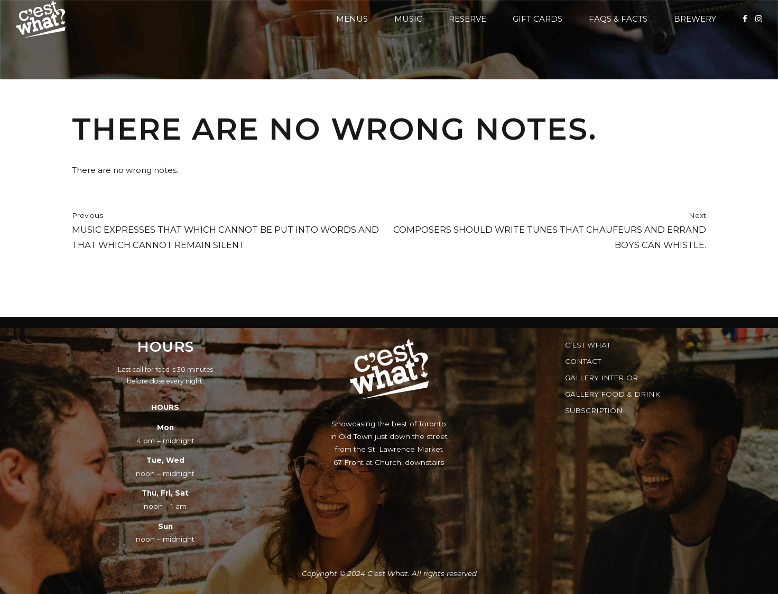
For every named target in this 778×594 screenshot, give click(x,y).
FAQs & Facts (618, 19)
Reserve (467, 19)
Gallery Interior (601, 377)
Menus (352, 19)
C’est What (587, 345)
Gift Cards (537, 19)
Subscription (594, 410)
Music (408, 19)
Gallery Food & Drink (612, 394)
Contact (583, 361)
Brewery (695, 19)
